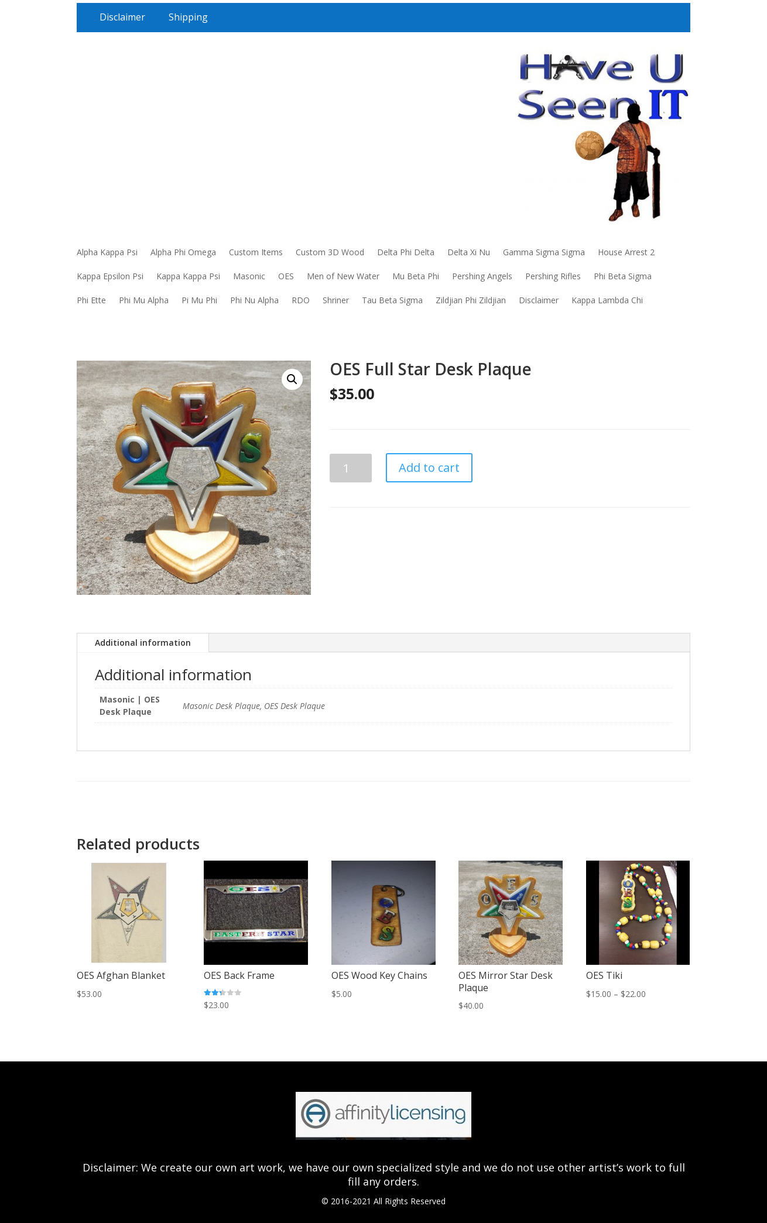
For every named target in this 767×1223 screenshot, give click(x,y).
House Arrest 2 (626, 252)
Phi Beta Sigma (623, 276)
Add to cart (429, 467)
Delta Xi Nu (468, 252)
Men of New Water (343, 276)
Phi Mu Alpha (144, 300)
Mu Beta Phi (415, 276)
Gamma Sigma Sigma (544, 252)
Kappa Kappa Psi (188, 276)
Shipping (188, 17)
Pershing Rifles (553, 276)
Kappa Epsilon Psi (110, 276)
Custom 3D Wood (330, 252)
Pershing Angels (482, 276)
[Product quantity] (351, 468)
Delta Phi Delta (405, 252)
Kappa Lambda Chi (607, 300)
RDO (301, 300)
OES (286, 276)
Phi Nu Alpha (254, 300)
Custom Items (256, 252)
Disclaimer (122, 17)
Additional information (143, 642)
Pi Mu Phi (199, 300)
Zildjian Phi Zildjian (471, 300)
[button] (292, 379)
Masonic (249, 276)
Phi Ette (91, 300)
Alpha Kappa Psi (107, 252)
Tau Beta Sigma (392, 300)
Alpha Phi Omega (183, 252)
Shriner (336, 300)
